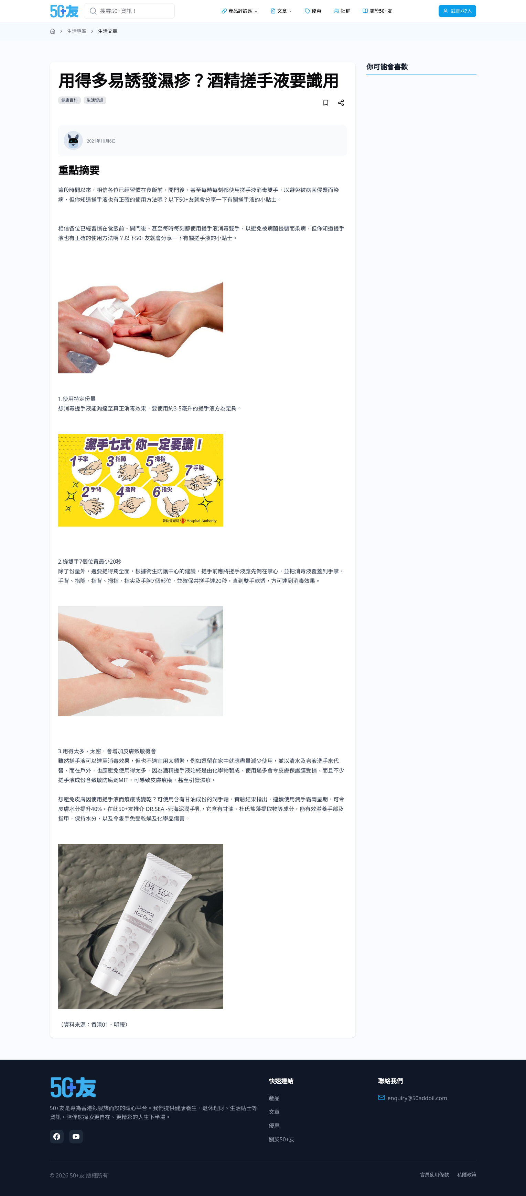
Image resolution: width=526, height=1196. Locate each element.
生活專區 (76, 31)
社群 (342, 11)
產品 (274, 1098)
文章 (274, 1112)
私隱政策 (466, 1174)
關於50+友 (377, 11)
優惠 (313, 11)
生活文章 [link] (107, 31)
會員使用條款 (434, 1174)
